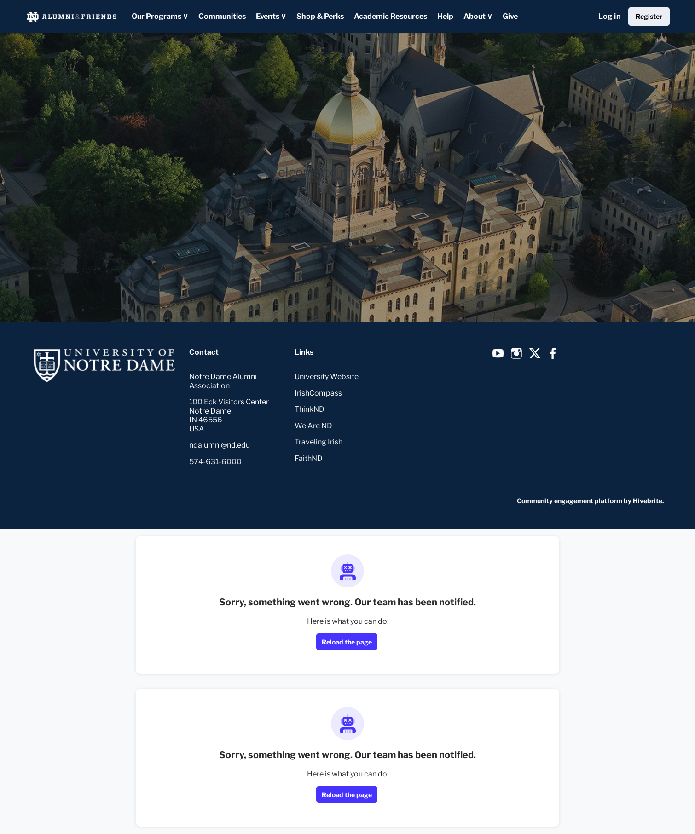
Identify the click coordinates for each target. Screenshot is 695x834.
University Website (327, 376)
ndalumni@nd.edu (219, 445)
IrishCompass (318, 393)
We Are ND (313, 425)
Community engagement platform (569, 501)
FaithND (309, 458)
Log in (609, 16)
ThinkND (309, 409)
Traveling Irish (318, 441)
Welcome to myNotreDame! (348, 172)
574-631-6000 (215, 461)
